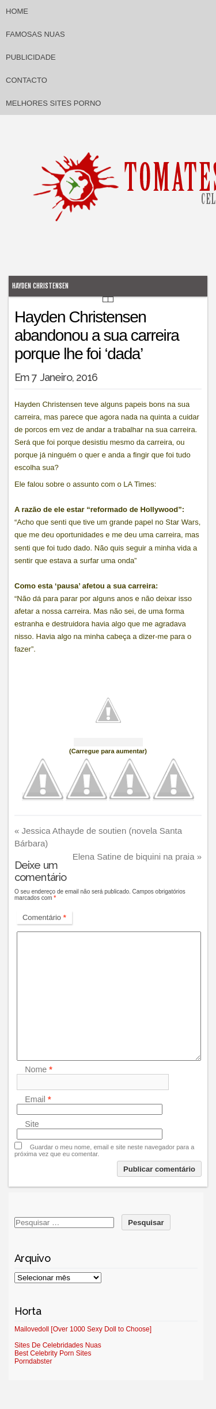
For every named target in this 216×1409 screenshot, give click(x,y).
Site (32, 1124)
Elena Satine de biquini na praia (137, 856)
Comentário (44, 917)
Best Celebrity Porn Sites (52, 1353)
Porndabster (33, 1361)
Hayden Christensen (40, 286)
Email (38, 1099)
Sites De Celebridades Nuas (57, 1345)
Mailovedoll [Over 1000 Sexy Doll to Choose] (82, 1329)
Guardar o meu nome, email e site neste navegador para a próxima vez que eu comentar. (104, 1150)
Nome (38, 1069)
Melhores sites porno (53, 103)
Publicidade (31, 57)
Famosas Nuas (35, 34)
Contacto (26, 80)
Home (17, 11)
